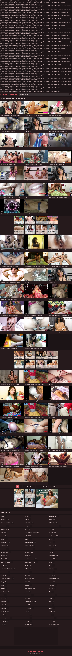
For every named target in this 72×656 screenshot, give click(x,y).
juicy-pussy (29, 552)
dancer (4, 565)
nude (27, 605)
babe (4, 532)
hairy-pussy (29, 523)
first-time (5, 611)
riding (52, 542)
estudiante (5, 592)
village (52, 582)
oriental (28, 618)
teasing (52, 575)
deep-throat (5, 572)
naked (28, 592)
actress (4, 516)
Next (54, 486)
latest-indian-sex (31, 559)
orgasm (28, 615)
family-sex (5, 601)
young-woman (54, 624)
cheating (5, 549)
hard (27, 529)
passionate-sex (54, 516)
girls (3, 624)
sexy (51, 552)
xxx (51, 615)
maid (27, 575)
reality (52, 539)
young (52, 621)
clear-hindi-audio (7, 562)
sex (51, 549)
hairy (28, 519)
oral (27, 611)
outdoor (28, 621)
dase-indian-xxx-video (8, 569)
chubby (4, 555)
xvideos (52, 611)
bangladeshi (5, 542)
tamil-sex (53, 569)
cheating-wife (6, 552)
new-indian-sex (30, 601)
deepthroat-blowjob (7, 578)
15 (43, 486)
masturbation (30, 588)
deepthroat (5, 575)
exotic (4, 595)
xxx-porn (53, 618)
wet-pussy (53, 595)
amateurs (5, 526)
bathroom (5, 546)
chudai (4, 559)
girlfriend (5, 621)
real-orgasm (54, 536)
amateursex (5, 529)
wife (51, 601)
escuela (4, 588)
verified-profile (54, 578)
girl (3, 615)
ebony (4, 582)
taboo (52, 562)
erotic (4, 585)
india (28, 536)
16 (47, 486)
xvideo (52, 608)
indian (28, 539)
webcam (52, 588)
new (27, 598)
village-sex (53, 585)
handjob (28, 526)
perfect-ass (53, 523)
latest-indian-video (31, 562)
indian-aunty (30, 546)
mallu (27, 582)
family (4, 598)
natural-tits (29, 595)
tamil (52, 565)
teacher (52, 572)
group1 (28, 516)
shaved (52, 559)
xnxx (51, 605)
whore (52, 598)
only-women (29, 608)
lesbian (28, 569)
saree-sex (52, 546)
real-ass (52, 532)
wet (51, 592)
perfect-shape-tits (55, 526)
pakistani (29, 624)
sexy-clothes (53, 555)
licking (28, 572)
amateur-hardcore (7, 523)
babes (4, 536)
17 (50, 486)
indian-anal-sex (30, 542)
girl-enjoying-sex (6, 618)
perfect (52, 519)
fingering (5, 608)
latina (28, 565)
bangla (4, 539)
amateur (5, 519)
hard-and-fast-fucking (32, 532)
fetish (4, 605)
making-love (29, 578)
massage (28, 585)
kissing (28, 555)
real (51, 529)
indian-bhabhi (30, 549)
